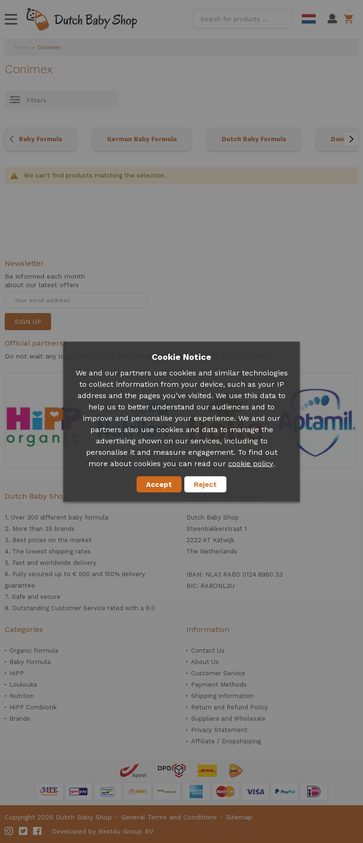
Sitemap (239, 817)
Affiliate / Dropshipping (226, 741)
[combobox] (242, 18)
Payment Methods (219, 684)
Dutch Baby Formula (254, 139)
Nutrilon (21, 695)
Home (22, 47)
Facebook (38, 831)
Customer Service (218, 673)
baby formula (88, 517)
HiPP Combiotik (33, 707)
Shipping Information (222, 695)
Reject (205, 484)
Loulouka (23, 684)
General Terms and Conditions (169, 817)
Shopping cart (350, 18)
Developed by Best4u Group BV (103, 831)
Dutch (309, 19)
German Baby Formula (142, 139)
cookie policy (250, 463)
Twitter (23, 831)
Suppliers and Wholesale (228, 718)
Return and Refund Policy (229, 707)
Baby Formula (40, 139)
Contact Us (208, 650)
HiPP (16, 673)
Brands (19, 718)
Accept (159, 484)
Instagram (9, 831)
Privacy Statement (219, 729)
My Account (332, 18)
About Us (205, 661)
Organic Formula (33, 650)
